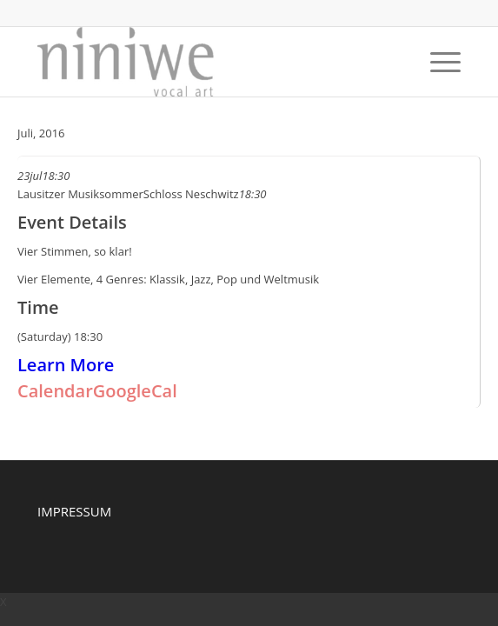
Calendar (55, 391)
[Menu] (437, 62)
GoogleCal (135, 391)
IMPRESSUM (74, 511)
